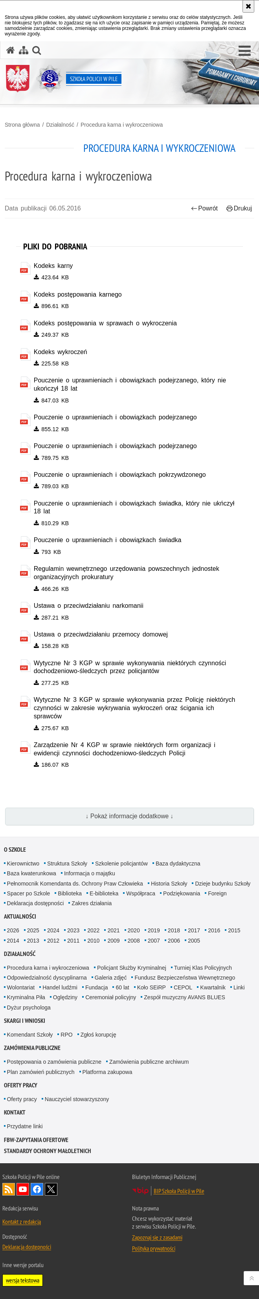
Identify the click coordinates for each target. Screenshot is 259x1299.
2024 (53, 930)
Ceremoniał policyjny (110, 997)
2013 (33, 940)
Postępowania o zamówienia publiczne (54, 1062)
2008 (134, 940)
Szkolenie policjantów (121, 863)
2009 (113, 940)
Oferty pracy (20, 1085)
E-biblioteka (104, 893)
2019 (154, 930)
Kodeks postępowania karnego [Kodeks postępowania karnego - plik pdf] (78, 294)
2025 (33, 930)
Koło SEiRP (151, 987)
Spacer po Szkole (28, 893)
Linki (239, 987)
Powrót (204, 208)
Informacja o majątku (89, 873)
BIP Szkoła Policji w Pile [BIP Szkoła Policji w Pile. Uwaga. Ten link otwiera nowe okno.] (179, 1191)
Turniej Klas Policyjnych (203, 968)
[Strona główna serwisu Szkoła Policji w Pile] (10, 50)
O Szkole (15, 849)
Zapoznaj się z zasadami (157, 1237)
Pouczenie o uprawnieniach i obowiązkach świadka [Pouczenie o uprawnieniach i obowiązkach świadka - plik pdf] (108, 540)
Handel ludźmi (59, 987)
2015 (234, 930)
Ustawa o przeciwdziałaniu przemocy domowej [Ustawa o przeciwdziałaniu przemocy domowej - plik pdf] (101, 634)
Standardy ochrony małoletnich (47, 1151)
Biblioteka (70, 893)
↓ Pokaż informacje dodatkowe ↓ (130, 816)
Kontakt (15, 1112)
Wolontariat (21, 987)
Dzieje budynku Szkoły (222, 883)
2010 (93, 940)
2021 (113, 930)
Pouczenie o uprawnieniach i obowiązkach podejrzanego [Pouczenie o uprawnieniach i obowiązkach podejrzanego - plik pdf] (115, 417)
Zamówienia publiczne (32, 1048)
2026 (13, 930)
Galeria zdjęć (111, 977)
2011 (73, 940)
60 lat (122, 987)
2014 (13, 940)
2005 (194, 940)
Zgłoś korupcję (98, 1034)
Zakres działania (92, 903)
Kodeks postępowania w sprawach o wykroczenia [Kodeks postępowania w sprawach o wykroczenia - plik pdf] (105, 323)
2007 (154, 940)
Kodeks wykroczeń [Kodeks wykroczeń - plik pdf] (60, 352)
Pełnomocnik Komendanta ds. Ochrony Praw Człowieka (75, 883)
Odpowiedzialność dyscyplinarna (47, 977)
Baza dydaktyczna (178, 863)
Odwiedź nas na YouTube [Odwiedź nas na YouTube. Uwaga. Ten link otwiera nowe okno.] (23, 1189)
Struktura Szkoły (67, 863)
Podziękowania (181, 893)
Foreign (217, 893)
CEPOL (183, 987)
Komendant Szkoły (30, 1034)
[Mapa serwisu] (23, 50)
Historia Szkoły (169, 883)
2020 (134, 930)
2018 (174, 930)
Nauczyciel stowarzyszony (77, 1099)
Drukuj (239, 208)
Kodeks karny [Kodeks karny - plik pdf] (53, 265)
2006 (174, 940)
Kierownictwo (23, 863)
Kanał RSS (8, 1189)
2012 (53, 940)
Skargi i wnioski (24, 1021)
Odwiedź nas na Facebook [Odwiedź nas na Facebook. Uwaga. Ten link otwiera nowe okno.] (37, 1189)
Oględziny (65, 997)
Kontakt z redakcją (21, 1221)
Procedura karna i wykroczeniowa (122, 125)
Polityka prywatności (153, 1248)
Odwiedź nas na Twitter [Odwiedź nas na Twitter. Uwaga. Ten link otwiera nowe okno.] (51, 1189)
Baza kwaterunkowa (31, 873)
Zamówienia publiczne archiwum (149, 1062)
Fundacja (96, 987)
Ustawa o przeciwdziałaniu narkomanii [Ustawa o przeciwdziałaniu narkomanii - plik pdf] (88, 605)
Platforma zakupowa (107, 1072)
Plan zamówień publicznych (41, 1072)
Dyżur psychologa (29, 1007)
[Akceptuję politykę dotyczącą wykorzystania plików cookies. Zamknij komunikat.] (248, 6)
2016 (214, 930)
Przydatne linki (25, 1126)
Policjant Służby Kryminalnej (131, 968)
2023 (73, 930)
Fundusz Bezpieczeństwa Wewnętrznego (184, 977)
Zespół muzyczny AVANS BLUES (184, 997)
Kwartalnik (213, 987)
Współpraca (140, 893)
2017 (194, 930)
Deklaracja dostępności (35, 903)
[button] (245, 51)
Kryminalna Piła (26, 997)
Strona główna (22, 125)
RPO (66, 1034)
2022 (93, 930)
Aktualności (20, 916)
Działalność (60, 125)
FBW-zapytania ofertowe (36, 1140)
